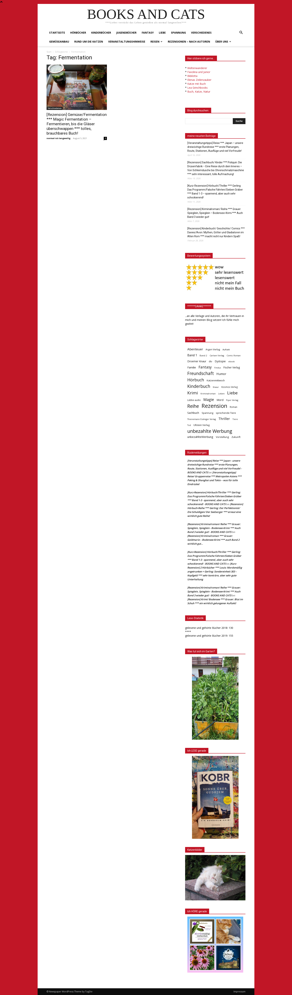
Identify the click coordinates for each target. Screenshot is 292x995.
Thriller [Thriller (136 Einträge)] (224, 419)
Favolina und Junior (198, 72)
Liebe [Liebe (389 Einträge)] (232, 393)
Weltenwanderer (197, 68)
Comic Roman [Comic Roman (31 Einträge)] (234, 355)
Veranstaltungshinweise (126, 41)
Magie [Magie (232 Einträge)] (208, 399)
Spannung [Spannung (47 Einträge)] (207, 413)
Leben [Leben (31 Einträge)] (221, 393)
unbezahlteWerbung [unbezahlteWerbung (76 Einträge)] (200, 437)
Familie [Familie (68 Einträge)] (191, 367)
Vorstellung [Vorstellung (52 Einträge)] (222, 437)
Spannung (178, 32)
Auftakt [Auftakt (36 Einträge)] (226, 349)
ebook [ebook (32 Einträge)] (231, 361)
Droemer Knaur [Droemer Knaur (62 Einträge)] (196, 361)
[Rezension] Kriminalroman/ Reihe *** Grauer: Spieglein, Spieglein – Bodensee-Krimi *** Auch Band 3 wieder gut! (215, 213)
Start (49, 51)
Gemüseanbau (59, 41)
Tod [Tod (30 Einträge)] (189, 425)
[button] (241, 33)
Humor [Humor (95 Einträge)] (221, 374)
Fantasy (148, 32)
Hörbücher (78, 32)
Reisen (156, 41)
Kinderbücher (101, 32)
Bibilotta (192, 76)
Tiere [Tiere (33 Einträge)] (235, 419)
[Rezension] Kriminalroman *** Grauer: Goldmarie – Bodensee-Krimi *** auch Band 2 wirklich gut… (213, 539)
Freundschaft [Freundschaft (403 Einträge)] (200, 373)
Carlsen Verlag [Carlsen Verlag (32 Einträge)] (217, 355)
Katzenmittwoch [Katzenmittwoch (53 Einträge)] (216, 380)
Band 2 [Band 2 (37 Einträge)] (203, 355)
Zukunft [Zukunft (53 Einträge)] (235, 437)
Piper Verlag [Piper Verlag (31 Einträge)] (232, 400)
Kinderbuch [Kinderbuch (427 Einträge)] (198, 386)
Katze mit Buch (196, 83)
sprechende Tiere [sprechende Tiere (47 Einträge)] (226, 413)
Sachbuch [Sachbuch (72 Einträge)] (193, 413)
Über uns (223, 41)
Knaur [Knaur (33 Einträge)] (216, 387)
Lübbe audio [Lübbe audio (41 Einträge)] (194, 400)
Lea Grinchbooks (197, 87)
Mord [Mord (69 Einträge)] (220, 400)
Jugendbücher (126, 32)
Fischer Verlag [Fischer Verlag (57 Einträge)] (231, 367)
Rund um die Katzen (88, 41)
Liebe (162, 32)
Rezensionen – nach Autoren (189, 41)
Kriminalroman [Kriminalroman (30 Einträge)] (208, 393)
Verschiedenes (201, 32)
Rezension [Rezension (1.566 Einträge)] (214, 406)
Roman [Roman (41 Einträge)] (233, 407)
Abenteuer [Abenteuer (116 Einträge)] (195, 349)
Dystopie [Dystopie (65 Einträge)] (220, 361)
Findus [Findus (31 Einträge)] (217, 367)
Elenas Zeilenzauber (199, 80)
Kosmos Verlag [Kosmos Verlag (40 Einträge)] (229, 387)
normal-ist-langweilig (58, 138)
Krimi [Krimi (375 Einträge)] (192, 393)
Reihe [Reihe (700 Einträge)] (193, 406)
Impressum (239, 991)
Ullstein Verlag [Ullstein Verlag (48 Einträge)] (201, 425)
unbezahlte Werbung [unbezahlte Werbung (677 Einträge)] (209, 431)
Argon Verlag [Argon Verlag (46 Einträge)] (213, 349)
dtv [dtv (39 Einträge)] (210, 361)
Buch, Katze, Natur (198, 91)
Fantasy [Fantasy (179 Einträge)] (205, 367)
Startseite (57, 32)
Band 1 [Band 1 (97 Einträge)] (192, 355)
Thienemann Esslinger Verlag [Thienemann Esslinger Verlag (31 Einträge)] (201, 419)
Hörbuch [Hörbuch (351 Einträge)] (195, 380)
